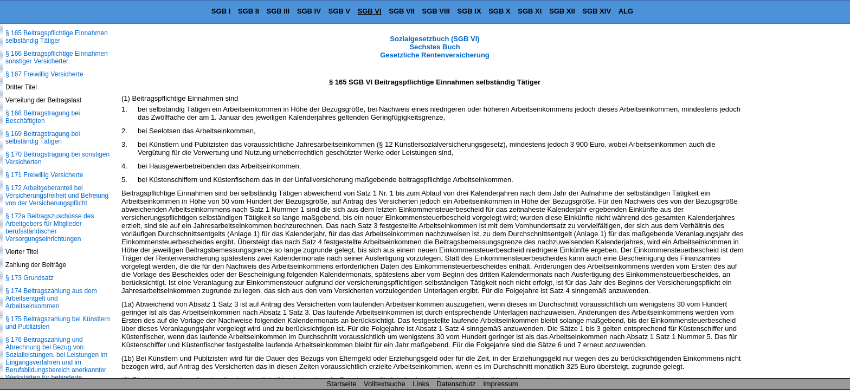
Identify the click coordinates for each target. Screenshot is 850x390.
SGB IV (309, 11)
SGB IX (469, 11)
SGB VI (370, 11)
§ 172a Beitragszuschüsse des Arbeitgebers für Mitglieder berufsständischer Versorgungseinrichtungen (49, 227)
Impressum (500, 384)
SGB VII (402, 11)
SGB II (248, 11)
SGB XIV (596, 11)
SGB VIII (436, 11)
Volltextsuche (384, 384)
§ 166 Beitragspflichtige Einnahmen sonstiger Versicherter (56, 57)
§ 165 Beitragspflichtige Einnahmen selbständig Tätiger (56, 36)
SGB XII (562, 11)
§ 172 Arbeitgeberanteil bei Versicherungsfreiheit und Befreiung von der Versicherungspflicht (56, 195)
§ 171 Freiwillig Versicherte (44, 175)
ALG (626, 11)
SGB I (220, 11)
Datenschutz (455, 384)
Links (421, 384)
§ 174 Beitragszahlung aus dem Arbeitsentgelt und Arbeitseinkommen (51, 298)
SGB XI (530, 11)
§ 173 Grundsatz (29, 278)
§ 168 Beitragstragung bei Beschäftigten (42, 117)
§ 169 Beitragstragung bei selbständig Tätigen (42, 137)
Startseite (342, 384)
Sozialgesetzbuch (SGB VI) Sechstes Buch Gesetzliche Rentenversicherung (435, 47)
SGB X (499, 11)
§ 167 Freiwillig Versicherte (44, 74)
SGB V (339, 11)
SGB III (278, 11)
